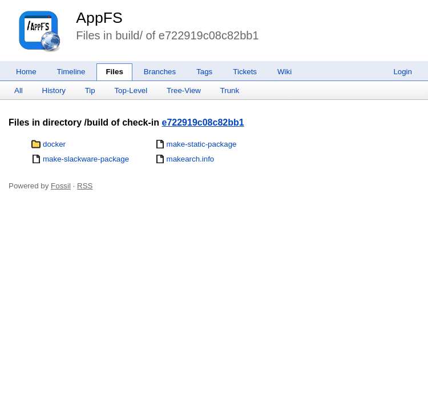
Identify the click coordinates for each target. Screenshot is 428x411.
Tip (90, 90)
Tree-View (184, 90)
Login (402, 71)
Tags (204, 71)
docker (54, 144)
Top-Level (130, 90)
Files (114, 71)
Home (26, 71)
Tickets (245, 71)
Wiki (284, 71)
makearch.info (191, 159)
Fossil (61, 186)
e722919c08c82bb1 (203, 122)
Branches (160, 71)
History (54, 90)
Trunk (230, 90)
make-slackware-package (86, 159)
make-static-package (202, 144)
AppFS (99, 17)
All (18, 90)
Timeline (71, 71)
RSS (84, 186)
